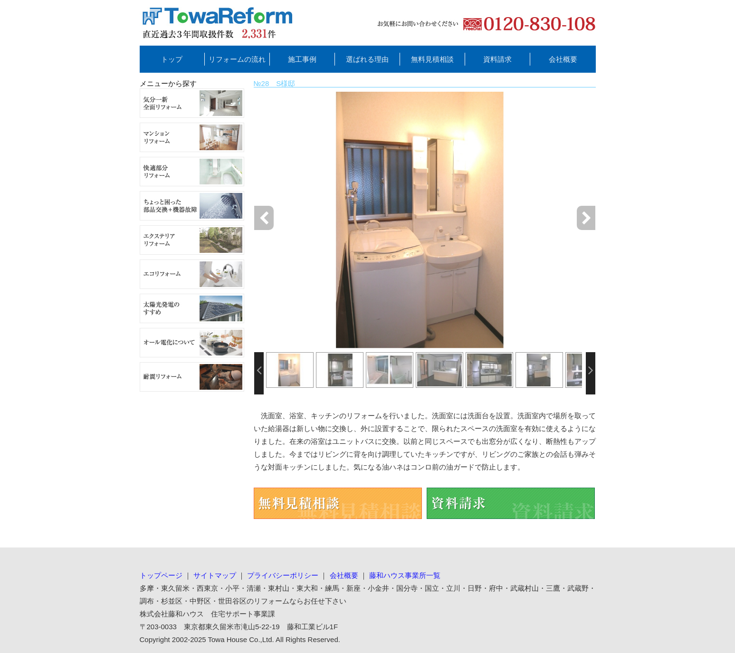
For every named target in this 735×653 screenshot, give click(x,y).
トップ (171, 59)
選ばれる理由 (367, 59)
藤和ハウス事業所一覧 (404, 575)
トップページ (161, 575)
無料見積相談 (432, 59)
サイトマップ (214, 575)
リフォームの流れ (237, 59)
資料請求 (497, 59)
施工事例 (302, 59)
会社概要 (563, 59)
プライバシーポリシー (282, 575)
